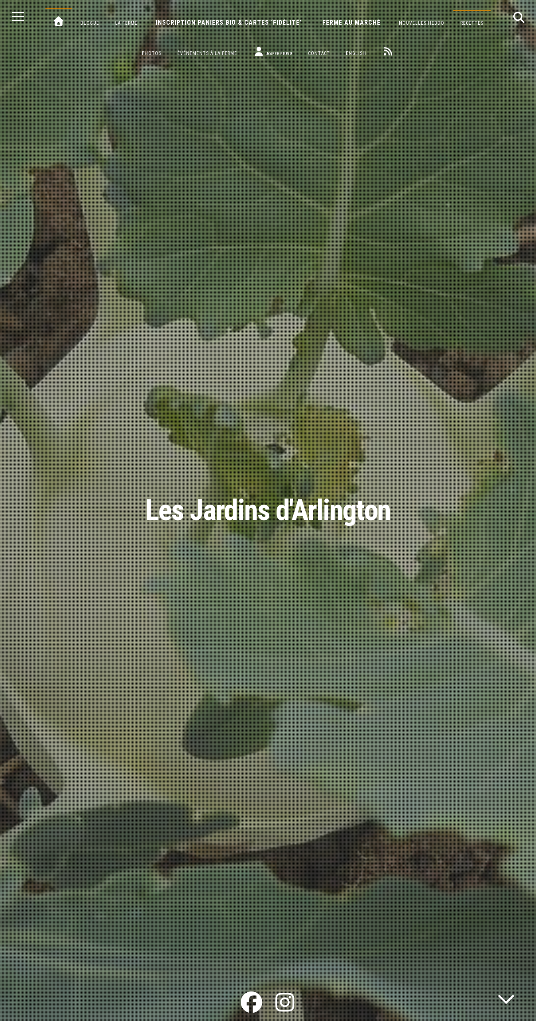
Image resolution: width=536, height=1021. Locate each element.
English (356, 53)
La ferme (126, 23)
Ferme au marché (351, 22)
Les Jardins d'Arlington (268, 510)
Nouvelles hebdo (421, 23)
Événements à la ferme (207, 53)
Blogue (89, 23)
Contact (319, 53)
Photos (151, 53)
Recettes (471, 23)
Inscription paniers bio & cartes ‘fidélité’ (229, 22)
